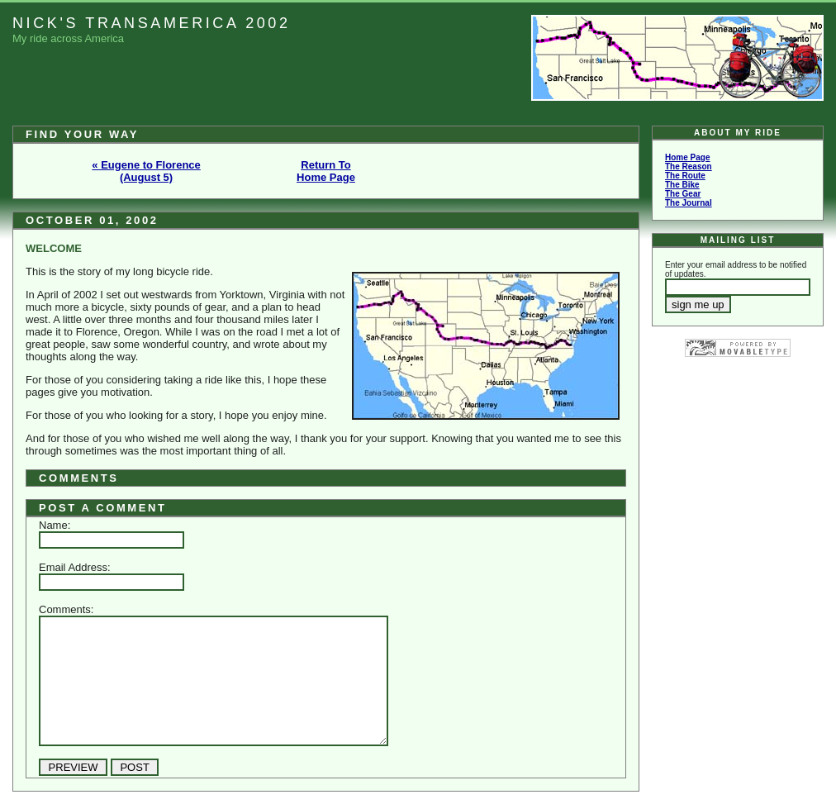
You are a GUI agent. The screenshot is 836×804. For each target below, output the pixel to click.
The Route (685, 175)
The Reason (688, 166)
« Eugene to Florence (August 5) (146, 171)
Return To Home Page (326, 171)
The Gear (683, 193)
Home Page (687, 157)
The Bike (682, 184)
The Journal (688, 202)
